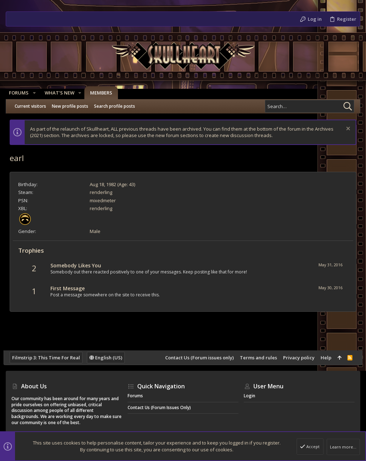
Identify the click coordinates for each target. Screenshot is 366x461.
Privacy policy (296, 357)
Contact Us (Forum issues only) (197, 357)
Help (323, 357)
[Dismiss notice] (345, 129)
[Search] (309, 106)
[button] (36, 93)
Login (249, 396)
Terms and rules (255, 357)
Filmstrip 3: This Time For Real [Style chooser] (48, 357)
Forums (135, 396)
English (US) (108, 357)
